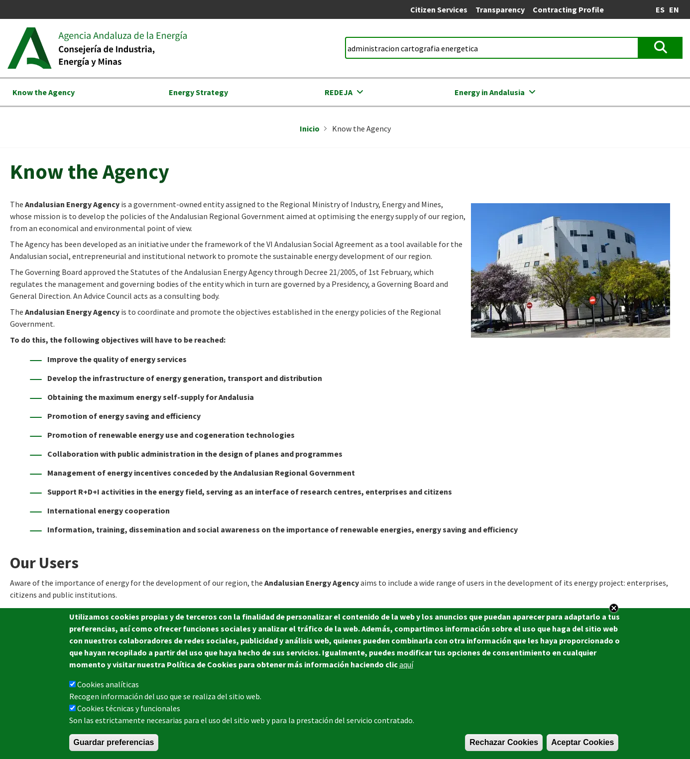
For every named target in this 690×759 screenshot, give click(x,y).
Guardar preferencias (114, 744)
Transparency (500, 9)
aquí (406, 666)
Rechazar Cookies (503, 744)
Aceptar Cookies (582, 744)
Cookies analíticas (108, 686)
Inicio (310, 128)
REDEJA (338, 92)
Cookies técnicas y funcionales (128, 710)
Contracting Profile (568, 9)
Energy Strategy (198, 92)
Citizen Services (438, 9)
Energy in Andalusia (490, 92)
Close (614, 610)
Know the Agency (43, 92)
